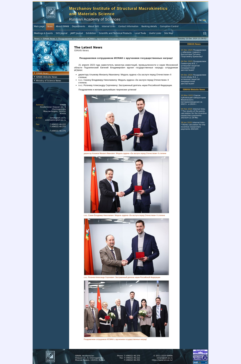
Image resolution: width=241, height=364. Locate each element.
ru (200, 20)
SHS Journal (61, 33)
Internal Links (108, 26)
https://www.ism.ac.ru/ (162, 360)
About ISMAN (62, 26)
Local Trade (140, 33)
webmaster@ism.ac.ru (55, 120)
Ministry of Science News (48, 81)
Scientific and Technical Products (115, 33)
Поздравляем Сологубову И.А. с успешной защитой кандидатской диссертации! (193, 79)
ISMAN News (49, 39)
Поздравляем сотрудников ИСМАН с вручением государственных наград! (97, 39)
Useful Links (155, 33)
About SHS (93, 26)
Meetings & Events (43, 33)
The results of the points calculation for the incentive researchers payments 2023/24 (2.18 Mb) (194, 114)
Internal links (199, 109)
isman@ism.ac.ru (58, 118)
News (50, 26)
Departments (78, 26)
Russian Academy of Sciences (94, 19)
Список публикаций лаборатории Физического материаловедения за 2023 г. (193, 99)
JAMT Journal (76, 33)
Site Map (168, 33)
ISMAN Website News (46, 77)
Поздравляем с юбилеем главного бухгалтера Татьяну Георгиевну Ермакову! (193, 53)
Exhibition (91, 33)
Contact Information (128, 26)
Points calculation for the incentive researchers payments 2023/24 (193, 127)
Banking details (149, 26)
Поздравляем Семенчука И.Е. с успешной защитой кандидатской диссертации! (193, 65)
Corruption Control (169, 26)
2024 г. (193, 104)
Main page (39, 26)
